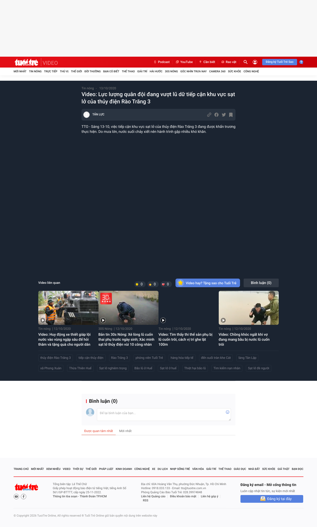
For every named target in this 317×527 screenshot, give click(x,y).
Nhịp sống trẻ (180, 469)
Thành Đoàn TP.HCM (93, 496)
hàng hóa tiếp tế (182, 358)
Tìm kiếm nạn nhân (227, 368)
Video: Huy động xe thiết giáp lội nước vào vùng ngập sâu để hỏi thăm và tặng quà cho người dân (64, 339)
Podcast (161, 62)
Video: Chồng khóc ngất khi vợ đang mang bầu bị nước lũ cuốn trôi (244, 339)
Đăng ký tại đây (279, 499)
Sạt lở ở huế (168, 368)
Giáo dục (240, 469)
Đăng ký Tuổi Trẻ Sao (279, 62)
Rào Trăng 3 (119, 358)
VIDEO (50, 63)
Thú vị (64, 71)
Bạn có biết (111, 71)
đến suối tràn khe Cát (216, 358)
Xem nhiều (53, 469)
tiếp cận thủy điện (91, 358)
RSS (145, 500)
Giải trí (142, 71)
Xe (153, 469)
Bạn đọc (297, 469)
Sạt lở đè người (258, 368)
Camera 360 (217, 71)
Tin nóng (35, 71)
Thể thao (128, 71)
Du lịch (163, 469)
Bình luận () (261, 283)
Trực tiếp (51, 71)
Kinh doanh (124, 469)
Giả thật (284, 469)
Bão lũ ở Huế (143, 368)
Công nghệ (251, 71)
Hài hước (156, 71)
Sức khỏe (234, 71)
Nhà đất (254, 469)
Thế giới (76, 71)
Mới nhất (20, 71)
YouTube (184, 62)
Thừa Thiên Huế (80, 368)
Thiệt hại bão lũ (195, 368)
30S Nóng (171, 71)
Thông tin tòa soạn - (66, 496)
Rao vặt (228, 62)
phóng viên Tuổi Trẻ (149, 358)
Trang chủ (21, 469)
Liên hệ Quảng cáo (153, 496)
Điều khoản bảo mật (183, 496)
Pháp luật (106, 469)
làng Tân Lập (247, 358)
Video (66, 469)
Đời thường (92, 71)
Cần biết (206, 62)
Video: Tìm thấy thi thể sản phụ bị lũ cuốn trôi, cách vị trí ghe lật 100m (185, 339)
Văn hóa (198, 469)
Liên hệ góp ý (209, 496)
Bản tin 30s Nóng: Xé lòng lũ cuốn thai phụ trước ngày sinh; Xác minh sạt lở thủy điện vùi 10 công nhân (126, 339)
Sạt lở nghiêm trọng (113, 368)
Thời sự (78, 469)
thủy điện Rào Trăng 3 (55, 358)
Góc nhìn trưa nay (193, 71)
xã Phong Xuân (50, 368)
